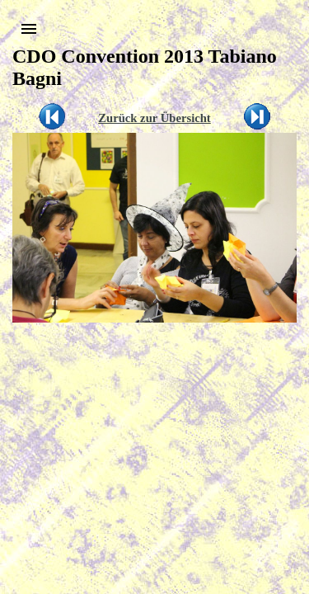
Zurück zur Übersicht (154, 118)
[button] (28, 28)
